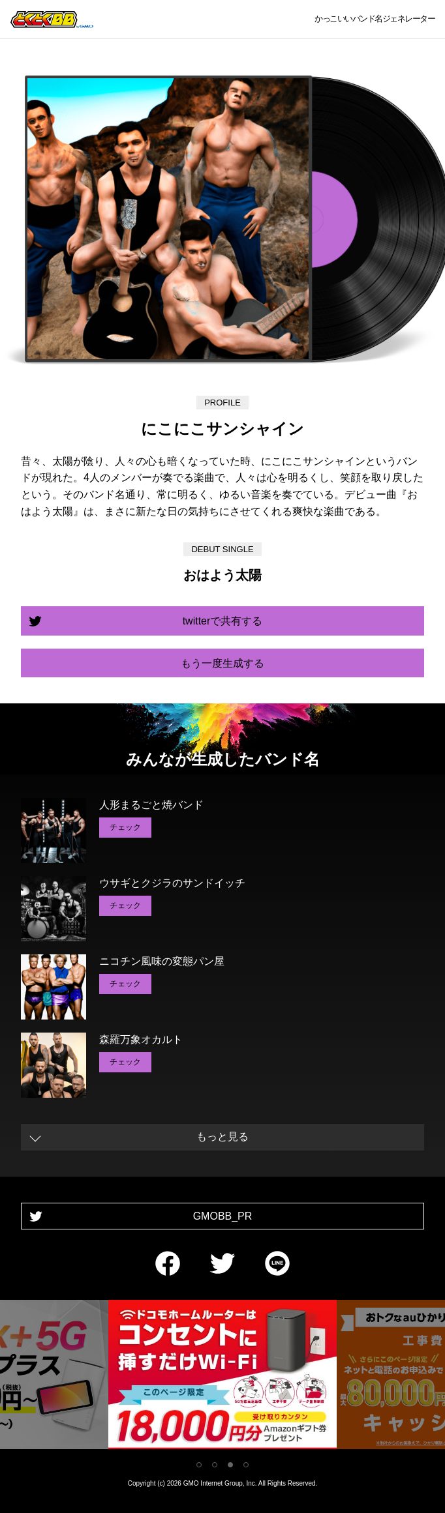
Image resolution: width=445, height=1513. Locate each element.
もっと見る (222, 1136)
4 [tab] (246, 1465)
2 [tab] (214, 1465)
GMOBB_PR (223, 1216)
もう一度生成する (222, 663)
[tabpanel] (222, 1377)
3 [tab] (230, 1465)
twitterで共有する (223, 620)
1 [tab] (199, 1465)
